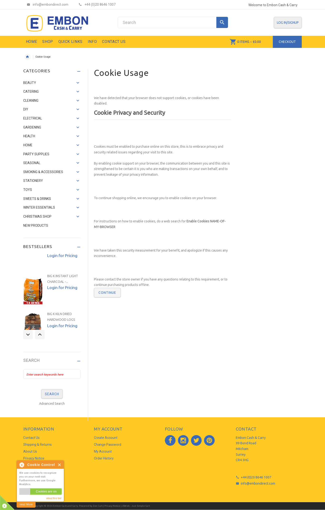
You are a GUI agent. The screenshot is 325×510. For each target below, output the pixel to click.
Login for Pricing (62, 255)
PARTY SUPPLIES (36, 154)
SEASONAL (31, 163)
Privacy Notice (33, 458)
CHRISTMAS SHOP (37, 216)
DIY (25, 109)
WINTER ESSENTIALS (39, 207)
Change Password (107, 444)
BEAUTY (29, 83)
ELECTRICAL (32, 118)
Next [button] (40, 334)
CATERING (31, 91)
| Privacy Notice (111, 506)
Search (31, 360)
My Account (103, 451)
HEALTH (29, 136)
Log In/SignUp (288, 22)
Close (59, 464)
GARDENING (32, 127)
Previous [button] (28, 334)
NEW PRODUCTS (35, 225)
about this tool (53, 498)
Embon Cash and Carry (65, 506)
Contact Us (31, 438)
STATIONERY (33, 181)
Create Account (105, 438)
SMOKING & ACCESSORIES (43, 172)
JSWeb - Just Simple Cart (136, 506)
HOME (27, 145)
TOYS (27, 190)
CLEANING (30, 100)
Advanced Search (52, 403)
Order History (104, 458)
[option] (52, 290)
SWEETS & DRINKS (37, 199)
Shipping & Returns (37, 444)
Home (27, 57)
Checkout (287, 42)
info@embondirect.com (258, 483)
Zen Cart (98, 506)
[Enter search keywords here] (52, 374)
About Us (30, 451)
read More (26, 504)
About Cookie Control (21, 465)
